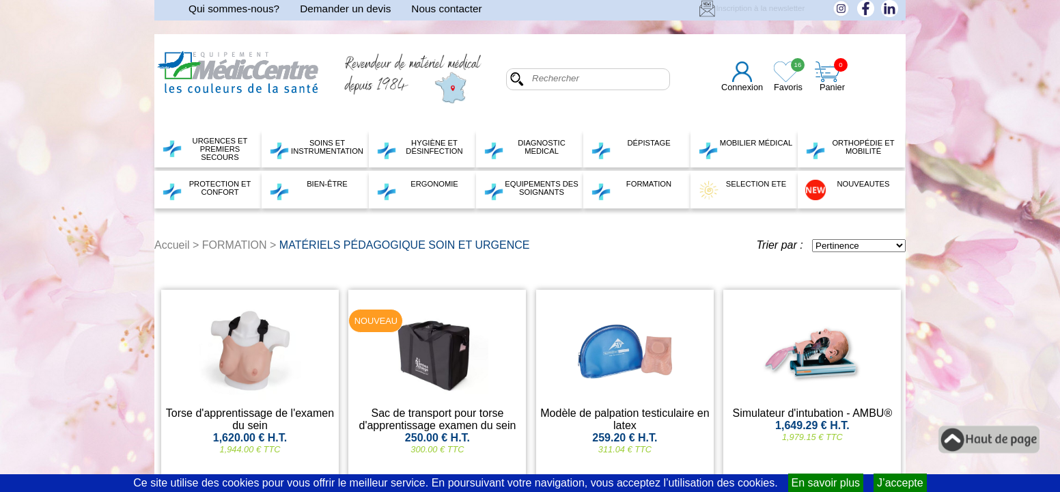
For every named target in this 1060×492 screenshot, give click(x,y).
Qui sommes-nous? (234, 8)
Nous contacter (446, 8)
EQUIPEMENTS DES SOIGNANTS (531, 190)
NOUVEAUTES (847, 190)
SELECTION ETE (742, 190)
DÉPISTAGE (631, 149)
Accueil (172, 245)
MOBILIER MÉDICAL (745, 149)
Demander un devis (345, 8)
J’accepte (900, 483)
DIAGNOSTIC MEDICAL (525, 149)
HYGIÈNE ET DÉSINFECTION (419, 149)
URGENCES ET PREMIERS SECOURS (204, 149)
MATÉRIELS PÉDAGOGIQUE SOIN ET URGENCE (404, 245)
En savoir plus (826, 483)
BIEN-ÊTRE (308, 190)
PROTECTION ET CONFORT (206, 190)
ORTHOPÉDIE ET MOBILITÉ (850, 149)
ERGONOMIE (417, 190)
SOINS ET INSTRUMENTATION (316, 149)
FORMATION (631, 190)
